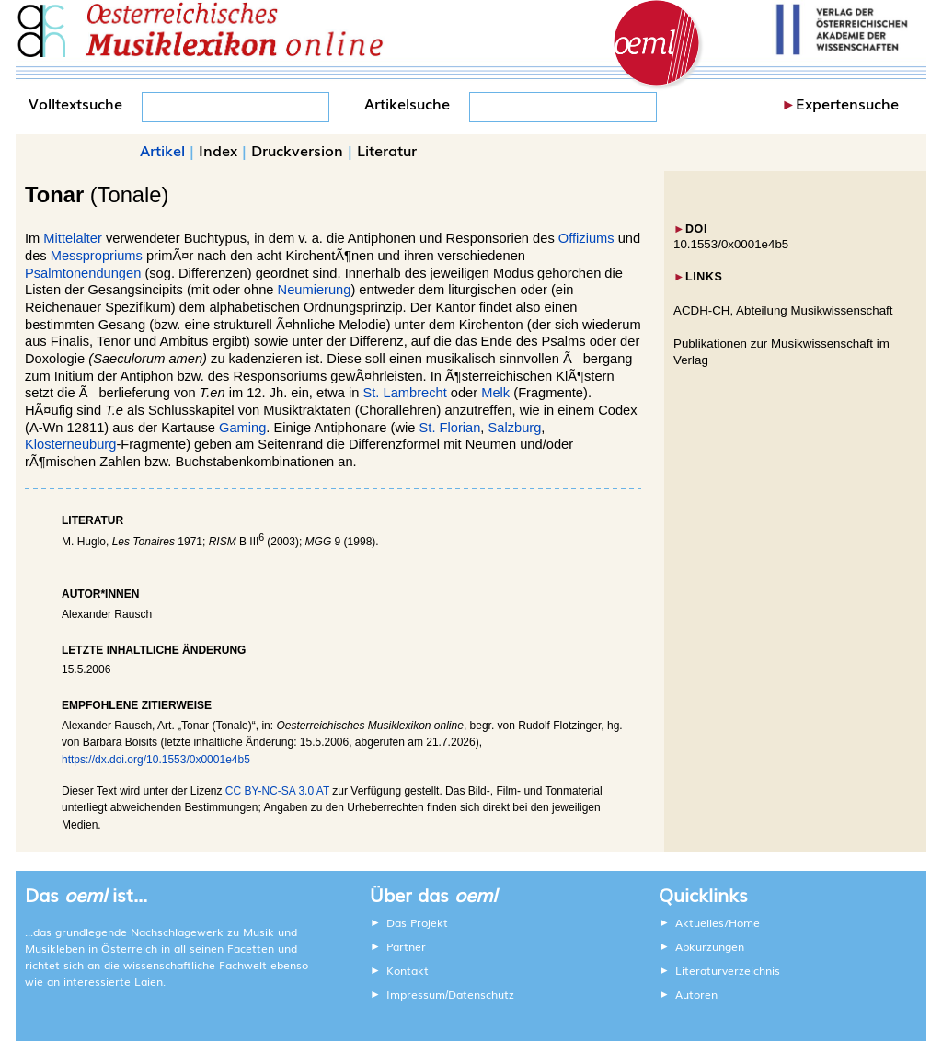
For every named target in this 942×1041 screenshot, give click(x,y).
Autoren (696, 994)
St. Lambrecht (405, 392)
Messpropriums (97, 255)
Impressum (415, 994)
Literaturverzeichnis (727, 970)
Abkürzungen (709, 946)
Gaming (242, 427)
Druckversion (297, 150)
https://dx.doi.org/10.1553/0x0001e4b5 (156, 759)
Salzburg (515, 427)
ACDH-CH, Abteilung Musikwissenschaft (783, 310)
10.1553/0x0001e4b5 (730, 244)
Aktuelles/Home (717, 922)
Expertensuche (847, 103)
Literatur (387, 150)
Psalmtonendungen (83, 273)
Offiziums (586, 238)
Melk (495, 392)
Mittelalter (72, 238)
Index (218, 150)
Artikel (162, 150)
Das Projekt (417, 922)
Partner (406, 946)
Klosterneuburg (70, 444)
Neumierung (314, 289)
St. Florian (450, 427)
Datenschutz (481, 994)
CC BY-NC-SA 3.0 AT (277, 790)
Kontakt (407, 970)
